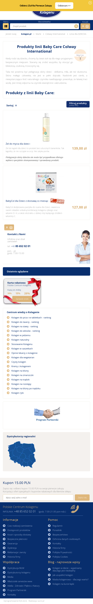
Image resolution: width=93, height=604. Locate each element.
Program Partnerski (16, 590)
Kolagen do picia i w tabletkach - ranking (31, 317)
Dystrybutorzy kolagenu (18, 572)
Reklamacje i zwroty (16, 552)
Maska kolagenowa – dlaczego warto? (70, 579)
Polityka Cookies (60, 556)
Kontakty (57, 543)
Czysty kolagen (18, 362)
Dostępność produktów (18, 530)
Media (10, 577)
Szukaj (76, 26)
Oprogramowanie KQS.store (15, 601)
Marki (38, 34)
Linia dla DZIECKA (77, 34)
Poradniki (57, 530)
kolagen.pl (26, 34)
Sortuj (9, 105)
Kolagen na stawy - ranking (24, 326)
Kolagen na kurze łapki (63, 584)
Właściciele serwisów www (19, 581)
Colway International (55, 34)
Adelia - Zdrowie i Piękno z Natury (23, 585)
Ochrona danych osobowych (66, 539)
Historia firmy (13, 556)
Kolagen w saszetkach (22, 348)
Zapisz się (82, 497)
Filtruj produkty (78, 104)
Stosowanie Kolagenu (21, 344)
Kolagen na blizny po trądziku (25, 388)
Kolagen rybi (17, 393)
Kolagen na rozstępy (21, 384)
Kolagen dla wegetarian (22, 357)
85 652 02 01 (20, 246)
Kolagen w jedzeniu (20, 335)
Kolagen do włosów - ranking (25, 331)
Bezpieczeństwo (60, 534)
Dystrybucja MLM (15, 568)
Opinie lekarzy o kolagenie (24, 353)
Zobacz (46, 137)
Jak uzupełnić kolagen (63, 575)
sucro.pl (41, 601)
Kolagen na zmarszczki (22, 375)
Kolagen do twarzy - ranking (25, 322)
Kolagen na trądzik (20, 379)
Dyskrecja (12, 548)
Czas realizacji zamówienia (19, 525)
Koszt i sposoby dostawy (19, 534)
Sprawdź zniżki (22, 298)
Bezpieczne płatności (17, 539)
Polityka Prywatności (62, 552)
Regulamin (58, 525)
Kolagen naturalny (20, 339)
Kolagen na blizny (20, 370)
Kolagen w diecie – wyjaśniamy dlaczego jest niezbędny (67, 569)
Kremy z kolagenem (21, 366)
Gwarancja (12, 543)
